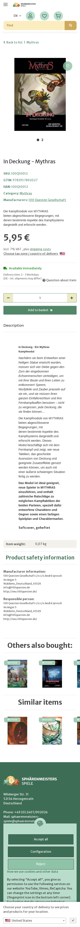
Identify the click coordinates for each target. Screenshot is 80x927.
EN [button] (15, 16)
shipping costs (40, 249)
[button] (30, 16)
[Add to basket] (6, 55)
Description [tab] (13, 325)
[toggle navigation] (5, 2)
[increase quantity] (71, 297)
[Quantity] (40, 297)
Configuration (41, 852)
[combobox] (34, 921)
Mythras (26, 193)
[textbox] (34, 920)
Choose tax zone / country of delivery (34, 254)
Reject (40, 864)
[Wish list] (44, 16)
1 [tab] (38, 140)
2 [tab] (42, 140)
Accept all (41, 839)
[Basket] (58, 16)
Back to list (14, 42)
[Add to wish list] (67, 66)
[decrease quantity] (8, 297)
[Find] (34, 25)
